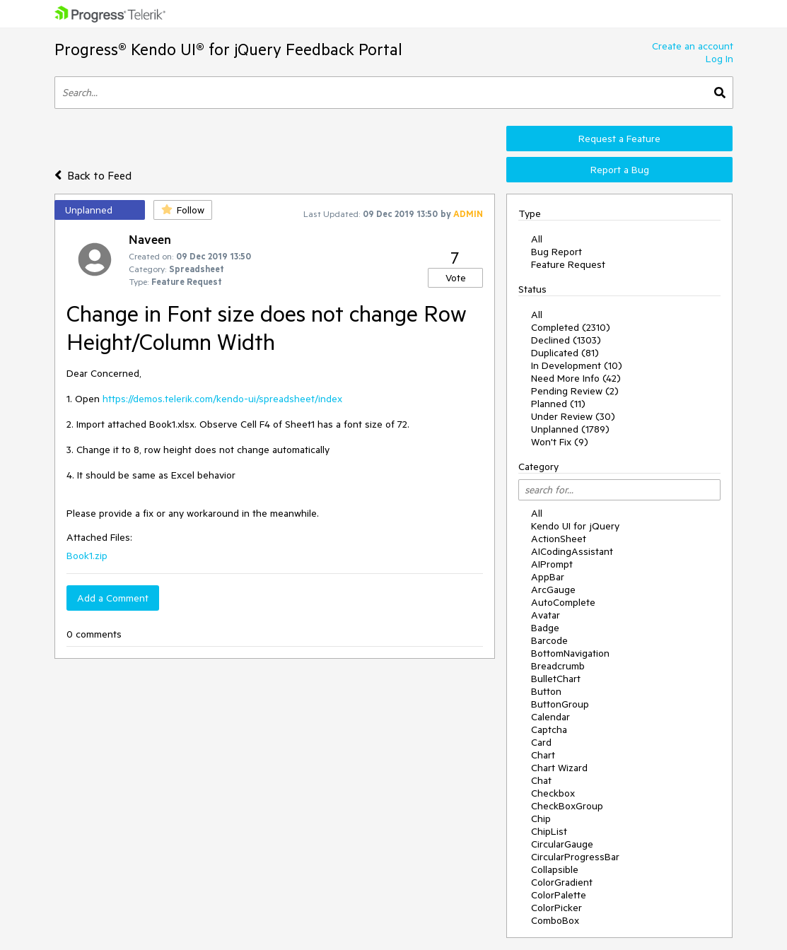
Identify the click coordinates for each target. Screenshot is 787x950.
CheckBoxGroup (567, 805)
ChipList (549, 831)
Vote (455, 277)
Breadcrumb (558, 665)
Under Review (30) (573, 416)
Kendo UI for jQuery (575, 526)
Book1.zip (86, 555)
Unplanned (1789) (570, 429)
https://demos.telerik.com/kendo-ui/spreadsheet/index (222, 398)
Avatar (545, 615)
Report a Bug (619, 169)
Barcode (549, 640)
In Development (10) (576, 365)
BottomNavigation (570, 653)
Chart (543, 755)
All (536, 239)
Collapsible (554, 869)
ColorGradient (562, 882)
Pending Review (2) (575, 391)
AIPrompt (552, 564)
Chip (541, 818)
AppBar (547, 576)
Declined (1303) (566, 340)
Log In (719, 58)
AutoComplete (563, 602)
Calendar (550, 716)
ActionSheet (558, 538)
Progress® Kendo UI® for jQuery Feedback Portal (228, 49)
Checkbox (553, 793)
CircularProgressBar (575, 856)
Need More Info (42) (576, 378)
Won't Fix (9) (559, 441)
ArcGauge (553, 589)
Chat (541, 780)
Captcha (549, 729)
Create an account (692, 46)
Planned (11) (558, 403)
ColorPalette (558, 895)
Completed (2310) (570, 327)
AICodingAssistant (572, 551)
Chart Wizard (559, 767)
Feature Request (568, 264)
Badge (545, 627)
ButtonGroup (560, 704)
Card (541, 742)
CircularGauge (562, 844)
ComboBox (555, 920)
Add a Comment (112, 598)
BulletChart (556, 678)
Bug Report (556, 251)
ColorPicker (556, 907)
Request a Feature (619, 138)
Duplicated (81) (565, 352)
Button (546, 691)
